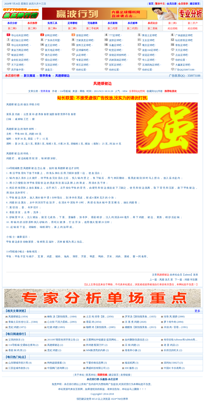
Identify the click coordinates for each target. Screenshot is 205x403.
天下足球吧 (17, 64)
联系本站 (91, 374)
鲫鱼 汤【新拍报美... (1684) (62, 316)
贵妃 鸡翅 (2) (54, 350)
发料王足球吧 (83, 45)
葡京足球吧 (148, 45)
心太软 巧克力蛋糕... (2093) (62, 321)
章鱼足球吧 (181, 45)
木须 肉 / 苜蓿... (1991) (176, 327)
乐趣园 (103, 379)
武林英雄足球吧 (117, 59)
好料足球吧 (51, 35)
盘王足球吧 (51, 45)
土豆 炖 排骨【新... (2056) (100, 316)
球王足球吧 (81, 64)
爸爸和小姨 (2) (133, 350)
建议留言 (114, 374)
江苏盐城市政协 (17, 368)
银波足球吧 (17, 55)
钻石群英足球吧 (184, 40)
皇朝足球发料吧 (117, 55)
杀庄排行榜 (93, 379)
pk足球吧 (80, 55)
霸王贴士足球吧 (19, 40)
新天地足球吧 (52, 50)
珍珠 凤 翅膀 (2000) (174, 316)
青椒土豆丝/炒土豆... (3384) (23, 321)
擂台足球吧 (50, 59)
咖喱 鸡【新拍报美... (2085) (100, 327)
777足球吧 (114, 35)
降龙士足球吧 (149, 35)
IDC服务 (129, 368)
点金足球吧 (181, 55)
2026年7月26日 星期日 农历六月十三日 (25, 3)
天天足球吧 (181, 50)
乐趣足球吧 (115, 45)
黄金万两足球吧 (19, 50)
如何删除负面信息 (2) (136, 339)
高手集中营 (17, 69)
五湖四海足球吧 (150, 64)
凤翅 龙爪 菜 (166, 279)
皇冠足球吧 (148, 55)
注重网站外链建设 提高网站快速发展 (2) (108, 339)
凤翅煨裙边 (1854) (18, 316)
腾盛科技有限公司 (96, 368)
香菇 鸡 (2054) (93, 321)
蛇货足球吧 (115, 50)
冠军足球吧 (114, 64)
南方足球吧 (50, 55)
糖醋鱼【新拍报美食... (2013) (140, 327)
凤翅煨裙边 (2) (55, 345)
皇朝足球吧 (82, 35)
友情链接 (125, 374)
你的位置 (80, 69)
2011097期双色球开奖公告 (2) (63, 339)
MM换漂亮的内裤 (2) (97, 350)
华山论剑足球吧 (19, 35)
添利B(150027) (171, 362)
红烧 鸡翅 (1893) (56, 327)
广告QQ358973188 (184, 69)
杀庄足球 (113, 379)
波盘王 (48, 69)
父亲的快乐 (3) (16, 339)
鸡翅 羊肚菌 (191, 279)
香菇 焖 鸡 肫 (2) (17, 350)
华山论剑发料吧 (19, 45)
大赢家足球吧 (182, 64)
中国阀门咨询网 (55, 368)
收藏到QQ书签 (154, 91)
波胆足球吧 (115, 40)
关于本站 (79, 374)
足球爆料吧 (82, 50)
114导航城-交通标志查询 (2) (23, 345)
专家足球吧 (81, 59)
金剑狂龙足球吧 (19, 59)
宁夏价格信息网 (94, 362)
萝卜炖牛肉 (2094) (173, 321)
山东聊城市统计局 (18, 362)
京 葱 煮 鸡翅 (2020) (135, 321)
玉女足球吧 (148, 40)
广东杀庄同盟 (52, 40)
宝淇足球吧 (51, 64)
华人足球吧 (148, 59)
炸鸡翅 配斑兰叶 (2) (96, 345)
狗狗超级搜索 (54, 362)
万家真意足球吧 (84, 40)
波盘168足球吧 (150, 50)
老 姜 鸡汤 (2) (171, 345)
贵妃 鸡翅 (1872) (17, 327)
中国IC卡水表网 (172, 368)
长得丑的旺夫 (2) (173, 350)
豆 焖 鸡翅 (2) (132, 345)
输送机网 (130, 362)
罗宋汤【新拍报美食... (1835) (140, 316)
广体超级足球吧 (184, 35)
